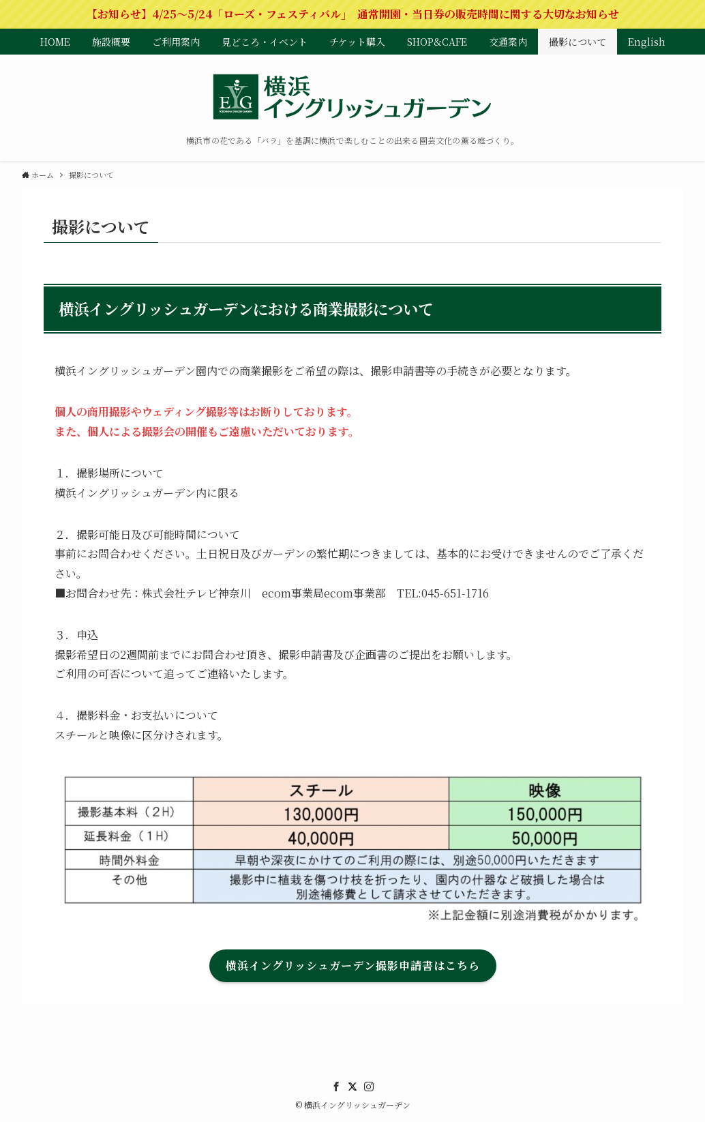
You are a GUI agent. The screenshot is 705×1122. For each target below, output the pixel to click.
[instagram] (369, 1086)
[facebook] (336, 1086)
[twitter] (352, 1086)
